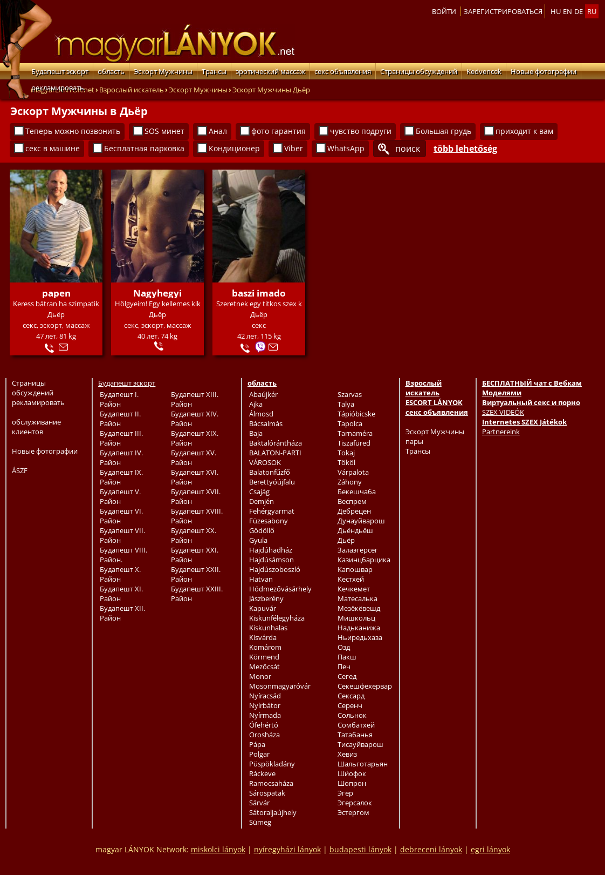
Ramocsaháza (271, 783)
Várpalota (353, 472)
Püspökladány (272, 764)
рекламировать (57, 87)
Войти (444, 11)
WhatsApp (346, 148)
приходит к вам (524, 131)
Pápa (257, 744)
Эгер (345, 793)
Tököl (346, 462)
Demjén (261, 501)
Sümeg (260, 822)
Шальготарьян (363, 764)
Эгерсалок (355, 802)
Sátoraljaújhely (273, 812)
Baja (256, 433)
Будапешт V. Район (120, 496)
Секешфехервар (365, 686)
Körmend (264, 657)
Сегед (347, 676)
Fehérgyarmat (271, 511)
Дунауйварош (361, 521)
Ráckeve (262, 773)
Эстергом (353, 812)
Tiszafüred (354, 443)
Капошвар (355, 569)
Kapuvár (262, 608)
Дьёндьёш (355, 530)
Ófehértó (263, 725)
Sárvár (259, 802)
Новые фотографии (543, 71)
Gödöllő (261, 530)
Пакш (347, 657)
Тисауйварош (360, 744)
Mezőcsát (264, 666)
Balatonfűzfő (269, 472)
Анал (218, 131)
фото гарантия (278, 131)
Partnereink (501, 431)
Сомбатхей (356, 725)
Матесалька (357, 598)
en (567, 11)
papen (56, 293)
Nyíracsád (265, 696)
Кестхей (351, 579)
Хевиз (347, 754)
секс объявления (342, 71)
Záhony (350, 482)
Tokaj (346, 452)
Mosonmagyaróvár (280, 686)
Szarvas (350, 394)
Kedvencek (483, 71)
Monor (260, 676)
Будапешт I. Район (119, 399)
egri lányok (490, 849)
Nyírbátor (264, 705)
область (111, 71)
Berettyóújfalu (272, 482)
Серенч (350, 705)
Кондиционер (234, 148)
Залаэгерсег (358, 550)
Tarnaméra (355, 433)
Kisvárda (263, 637)
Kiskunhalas (268, 627)
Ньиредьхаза (360, 637)
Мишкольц (356, 618)
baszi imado (259, 293)
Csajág (259, 491)
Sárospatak (267, 793)
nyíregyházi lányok (287, 849)
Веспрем (352, 501)
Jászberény (266, 598)
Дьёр (346, 540)
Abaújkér (263, 394)
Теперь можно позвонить (72, 131)
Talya (346, 404)
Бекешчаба (357, 491)
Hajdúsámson (271, 559)
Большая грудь (443, 131)
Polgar (259, 754)
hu (556, 11)
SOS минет (164, 131)
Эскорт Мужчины (163, 71)
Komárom (265, 647)
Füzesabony (268, 521)
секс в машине (52, 148)
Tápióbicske (356, 414)
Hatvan (261, 579)
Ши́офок (352, 773)
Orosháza (264, 734)
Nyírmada (265, 715)
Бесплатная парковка (144, 148)
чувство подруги (360, 131)
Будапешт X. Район (120, 574)
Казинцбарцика (364, 559)
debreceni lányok (431, 849)
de (578, 11)
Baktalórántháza (275, 443)
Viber (293, 148)
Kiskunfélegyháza (277, 618)
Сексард (351, 696)
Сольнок (352, 715)
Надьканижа (359, 627)
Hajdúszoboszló (274, 569)
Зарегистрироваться (503, 11)
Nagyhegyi (157, 293)
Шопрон (352, 783)
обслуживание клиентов (36, 426)
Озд (344, 647)
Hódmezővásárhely (280, 589)
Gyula (258, 540)
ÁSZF (20, 470)
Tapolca (350, 423)
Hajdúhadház (270, 550)
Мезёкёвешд (359, 608)
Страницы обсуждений (418, 71)
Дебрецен (354, 511)
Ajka (256, 404)
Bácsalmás (266, 423)
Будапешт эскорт (59, 71)
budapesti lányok (360, 849)
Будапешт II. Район (120, 418)
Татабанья (355, 734)
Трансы (214, 71)
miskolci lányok (218, 849)
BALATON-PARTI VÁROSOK (275, 457)
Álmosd (261, 414)
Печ (344, 666)
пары (414, 441)
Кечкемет (354, 589)
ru (591, 11)
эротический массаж (270, 71)
